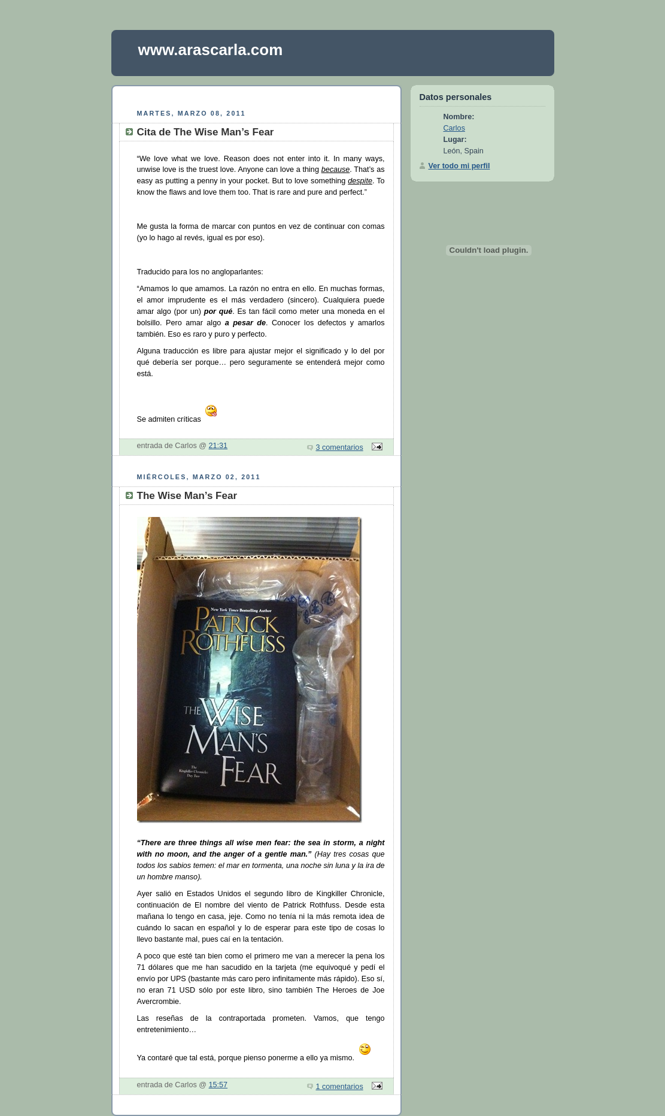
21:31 (218, 445)
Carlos (454, 128)
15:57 (218, 1085)
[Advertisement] (256, 95)
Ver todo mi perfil (459, 166)
